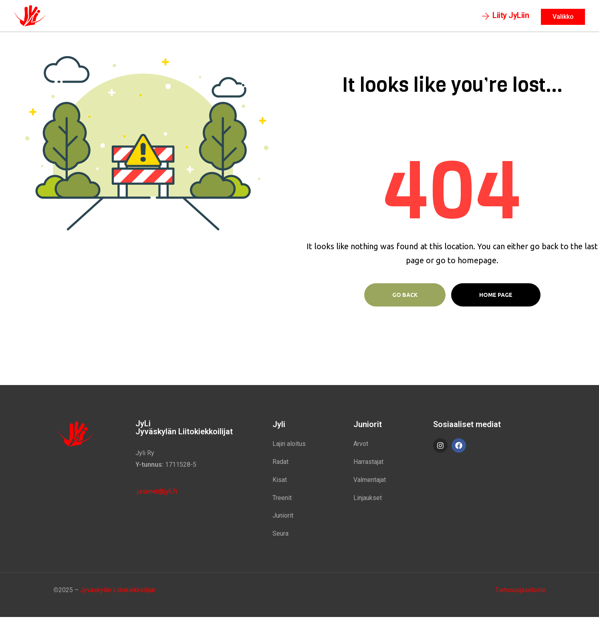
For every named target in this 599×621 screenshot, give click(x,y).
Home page (495, 298)
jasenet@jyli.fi (156, 495)
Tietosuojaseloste (520, 593)
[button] (505, 18)
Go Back (404, 298)
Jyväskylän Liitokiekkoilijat (117, 593)
